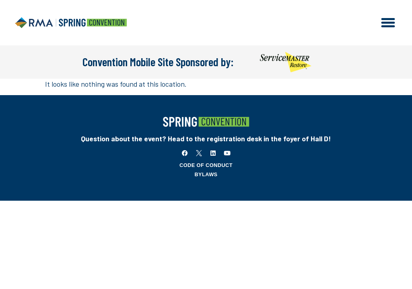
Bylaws (205, 174)
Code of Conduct (206, 165)
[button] (388, 23)
